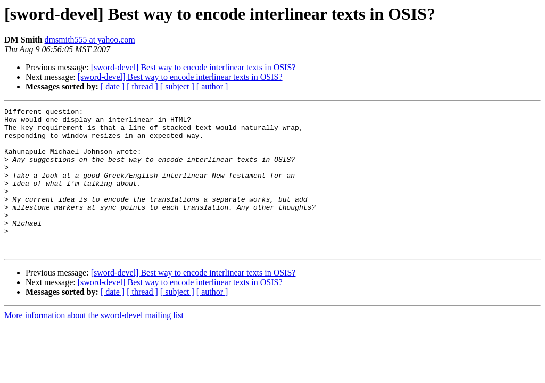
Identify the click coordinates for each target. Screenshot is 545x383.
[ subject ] (177, 86)
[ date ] (113, 86)
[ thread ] (142, 86)
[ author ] (212, 86)
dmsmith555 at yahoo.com (90, 39)
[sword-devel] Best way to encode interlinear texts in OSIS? (193, 67)
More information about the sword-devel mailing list (94, 343)
